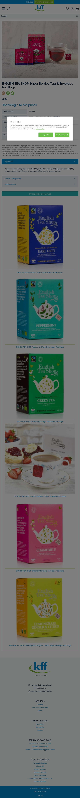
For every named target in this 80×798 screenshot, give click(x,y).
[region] (40, 129)
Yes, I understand (62, 135)
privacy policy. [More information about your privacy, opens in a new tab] (40, 129)
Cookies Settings (61, 127)
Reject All (46, 135)
